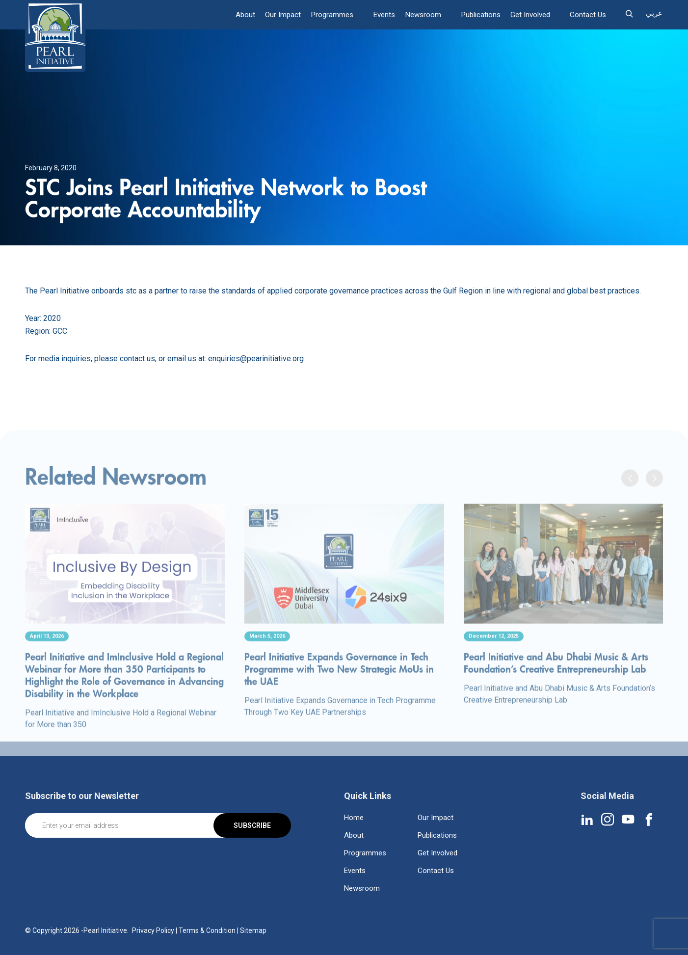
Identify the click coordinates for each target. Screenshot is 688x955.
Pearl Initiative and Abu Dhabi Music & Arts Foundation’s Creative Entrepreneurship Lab (556, 690)
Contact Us (588, 14)
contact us (137, 358)
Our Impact (285, 14)
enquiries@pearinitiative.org (256, 358)
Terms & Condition (207, 930)
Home (354, 817)
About (247, 14)
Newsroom (424, 14)
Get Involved (530, 14)
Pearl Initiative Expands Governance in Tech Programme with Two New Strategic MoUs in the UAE (339, 696)
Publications (481, 14)
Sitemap (253, 930)
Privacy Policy (153, 930)
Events (385, 14)
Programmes (334, 14)
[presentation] (629, 504)
